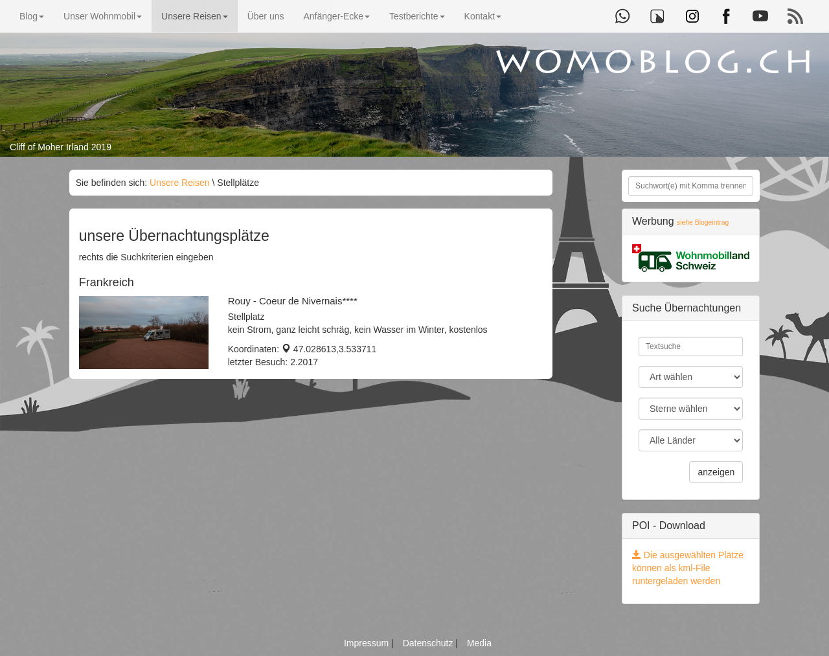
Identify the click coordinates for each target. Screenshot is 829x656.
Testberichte (416, 16)
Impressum (367, 643)
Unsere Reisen (194, 16)
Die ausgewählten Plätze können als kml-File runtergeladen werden (688, 568)
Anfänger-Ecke (336, 16)
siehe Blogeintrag (703, 222)
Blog (31, 16)
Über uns (265, 16)
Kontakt (482, 16)
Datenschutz (429, 643)
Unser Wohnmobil (102, 16)
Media (479, 643)
